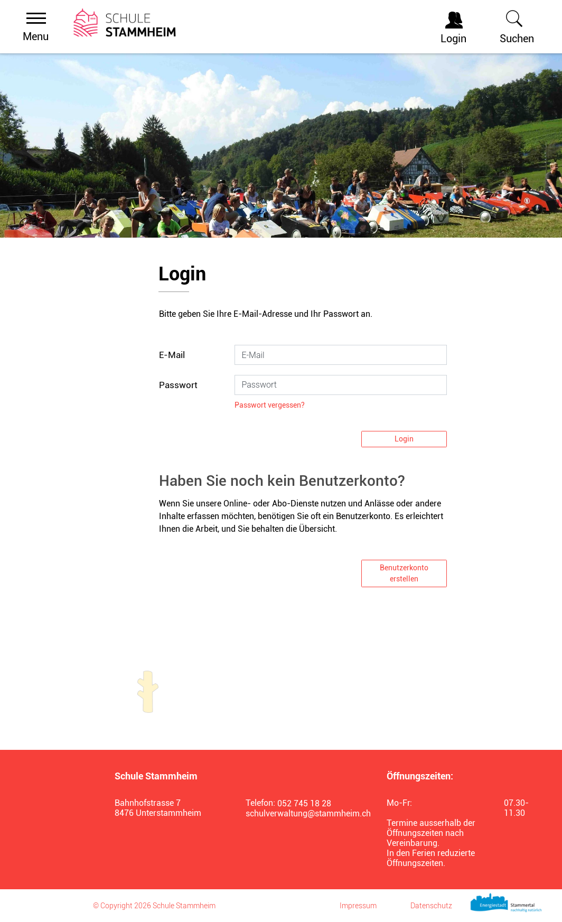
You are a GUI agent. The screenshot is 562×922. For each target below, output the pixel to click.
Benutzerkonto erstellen (404, 573)
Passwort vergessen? (270, 405)
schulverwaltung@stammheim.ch (303, 813)
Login (404, 439)
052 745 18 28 (304, 803)
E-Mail (172, 355)
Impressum (358, 905)
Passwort (178, 385)
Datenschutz (431, 905)
